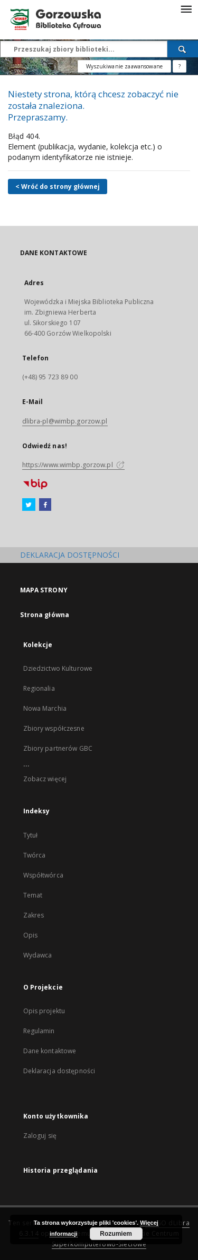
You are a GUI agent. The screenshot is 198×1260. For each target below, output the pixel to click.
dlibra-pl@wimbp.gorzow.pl (65, 421)
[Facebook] (45, 505)
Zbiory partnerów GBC (57, 748)
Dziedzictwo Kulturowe (58, 668)
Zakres (33, 915)
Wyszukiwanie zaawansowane (124, 66)
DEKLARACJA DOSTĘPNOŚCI (69, 555)
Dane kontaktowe (50, 1050)
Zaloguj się (40, 1135)
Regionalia (39, 688)
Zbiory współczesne (53, 728)
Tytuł (30, 835)
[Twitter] (28, 505)
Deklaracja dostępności (59, 1070)
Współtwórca (43, 875)
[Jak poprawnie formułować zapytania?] (179, 66)
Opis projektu (44, 1010)
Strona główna (45, 614)
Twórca (34, 855)
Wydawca (37, 955)
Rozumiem (116, 1233)
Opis (30, 935)
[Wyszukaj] (182, 49)
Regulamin (39, 1030)
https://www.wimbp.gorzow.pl (73, 464)
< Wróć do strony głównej (57, 186)
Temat (33, 895)
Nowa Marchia (45, 708)
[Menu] (185, 8)
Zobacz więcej (45, 778)
